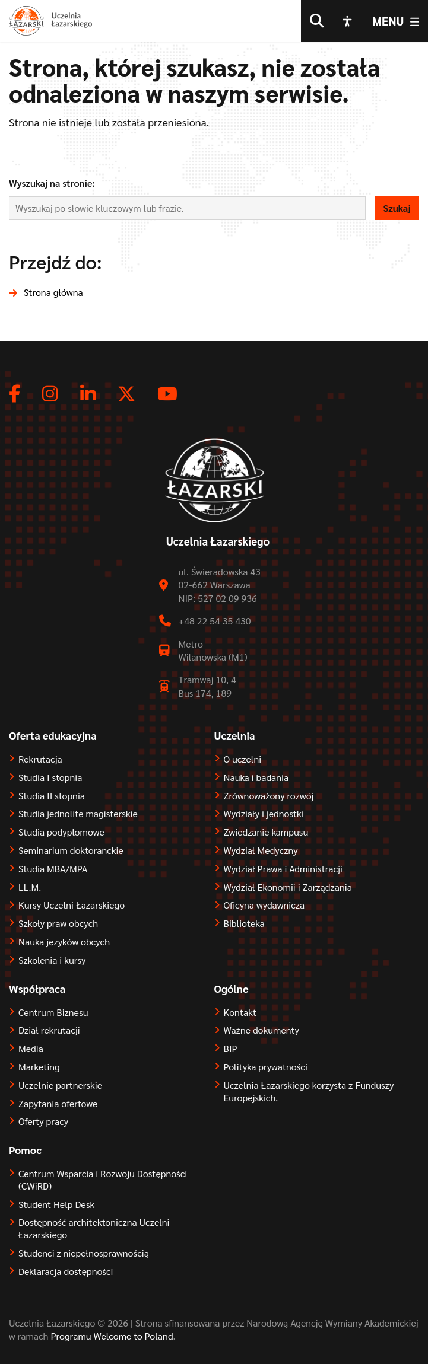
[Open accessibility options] (347, 20)
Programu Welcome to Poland (111, 1336)
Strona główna (53, 292)
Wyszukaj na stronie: (52, 183)
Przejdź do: (55, 261)
